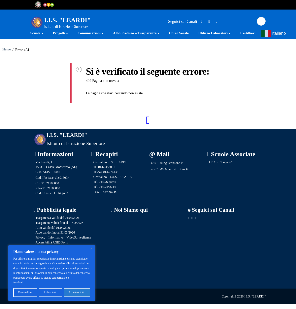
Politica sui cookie (34, 282)
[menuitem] (39, 38)
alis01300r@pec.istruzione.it (169, 174)
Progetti (59, 38)
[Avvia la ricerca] (261, 21)
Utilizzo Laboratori (213, 38)
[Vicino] (91, 248)
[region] (51, 273)
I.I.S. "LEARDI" (67, 20)
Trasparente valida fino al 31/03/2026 (59, 227)
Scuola (35, 38)
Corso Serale (179, 38)
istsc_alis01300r (58, 182)
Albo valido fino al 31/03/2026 (55, 237)
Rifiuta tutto (50, 292)
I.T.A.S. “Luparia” (221, 167)
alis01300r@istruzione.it (167, 168)
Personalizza (25, 292)
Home (6, 54)
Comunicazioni (89, 38)
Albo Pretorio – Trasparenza (135, 38)
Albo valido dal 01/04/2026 (53, 232)
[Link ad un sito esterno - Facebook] (202, 21)
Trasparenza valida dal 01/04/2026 (58, 222)
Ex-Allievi (247, 38)
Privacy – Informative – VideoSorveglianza (63, 242)
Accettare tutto (77, 292)
